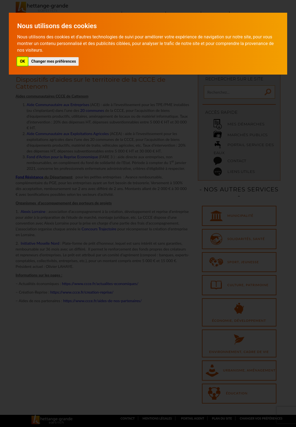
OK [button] (22, 61)
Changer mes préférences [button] (53, 61)
